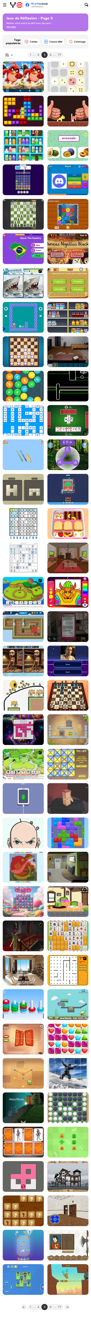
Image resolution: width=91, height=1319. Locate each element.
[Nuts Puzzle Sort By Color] (23, 1004)
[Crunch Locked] (23, 454)
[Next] (82, 40)
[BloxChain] (23, 729)
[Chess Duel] (23, 214)
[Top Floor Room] (23, 970)
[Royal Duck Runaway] (67, 1245)
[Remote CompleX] (67, 351)
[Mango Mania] (67, 729)
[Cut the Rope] (23, 1073)
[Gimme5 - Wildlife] (23, 283)
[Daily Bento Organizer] (67, 523)
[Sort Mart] (67, 317)
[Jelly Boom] (67, 1142)
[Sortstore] (23, 145)
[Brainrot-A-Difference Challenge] (23, 661)
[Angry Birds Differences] (23, 76)
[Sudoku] (23, 523)
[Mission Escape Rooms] (67, 1210)
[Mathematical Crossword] (23, 420)
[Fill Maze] (23, 1176)
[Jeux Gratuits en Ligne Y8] (16, 5)
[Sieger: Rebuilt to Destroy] (67, 1176)
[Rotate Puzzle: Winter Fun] (67, 1073)
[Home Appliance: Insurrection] (23, 626)
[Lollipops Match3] (67, 1039)
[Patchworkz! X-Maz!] (23, 867)
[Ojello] (23, 1039)
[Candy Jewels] (23, 901)
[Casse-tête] (53, 41)
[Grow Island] (23, 592)
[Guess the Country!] (23, 248)
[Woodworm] (67, 111)
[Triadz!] (67, 764)
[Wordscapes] (67, 454)
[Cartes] (31, 41)
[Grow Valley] (23, 764)
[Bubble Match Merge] (23, 1245)
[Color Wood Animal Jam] (67, 832)
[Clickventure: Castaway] (67, 558)
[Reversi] (67, 1107)
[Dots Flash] (67, 970)
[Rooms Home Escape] (67, 867)
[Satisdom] (23, 798)
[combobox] (9, 55)
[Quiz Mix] (67, 661)
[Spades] (67, 420)
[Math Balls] (23, 386)
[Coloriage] (77, 41)
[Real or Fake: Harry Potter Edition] (67, 248)
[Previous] (24, 1307)
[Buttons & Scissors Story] (67, 214)
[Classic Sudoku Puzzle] (23, 558)
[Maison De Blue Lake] (23, 1107)
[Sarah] (67, 626)
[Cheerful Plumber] (67, 592)
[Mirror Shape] (23, 489)
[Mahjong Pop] (67, 936)
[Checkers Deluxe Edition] (23, 351)
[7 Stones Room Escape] (67, 901)
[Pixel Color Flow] (67, 489)
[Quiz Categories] (67, 283)
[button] (11, 27)
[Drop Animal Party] (23, 179)
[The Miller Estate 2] (23, 936)
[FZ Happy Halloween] (23, 1142)
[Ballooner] (67, 1004)
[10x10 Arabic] (23, 111)
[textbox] (9, 55)
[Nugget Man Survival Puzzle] (67, 1279)
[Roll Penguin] (23, 317)
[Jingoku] (67, 798)
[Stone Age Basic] (23, 1210)
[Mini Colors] (67, 386)
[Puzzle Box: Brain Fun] (23, 832)
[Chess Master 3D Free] (67, 695)
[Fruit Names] (67, 145)
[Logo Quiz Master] (67, 179)
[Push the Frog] (23, 1279)
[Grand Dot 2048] (67, 76)
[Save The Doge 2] (23, 695)
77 (59, 55)
